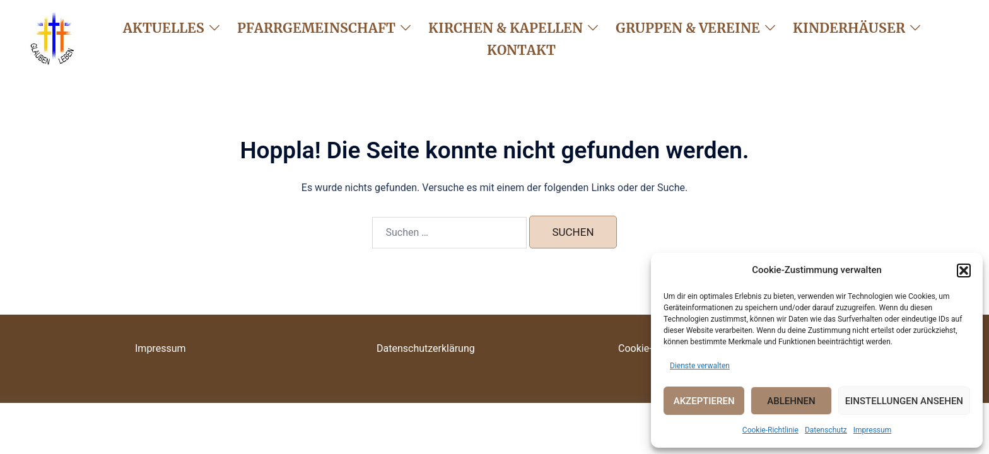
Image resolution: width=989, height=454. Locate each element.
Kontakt (521, 50)
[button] (963, 270)
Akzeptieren (704, 401)
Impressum (872, 430)
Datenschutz (826, 430)
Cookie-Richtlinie (770, 430)
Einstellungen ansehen (904, 401)
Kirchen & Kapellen (505, 28)
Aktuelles (163, 28)
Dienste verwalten (700, 365)
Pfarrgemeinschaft (316, 28)
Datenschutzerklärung (426, 348)
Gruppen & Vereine (688, 28)
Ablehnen (791, 401)
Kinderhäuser (849, 28)
